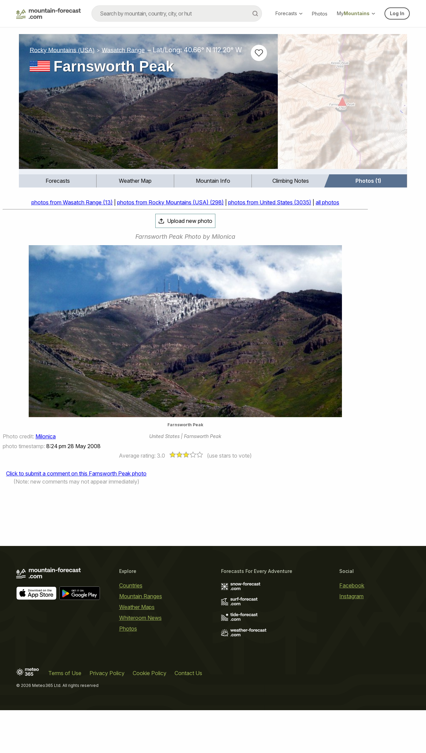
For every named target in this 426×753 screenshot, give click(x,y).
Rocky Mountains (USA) (62, 50)
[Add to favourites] (259, 53)
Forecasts (288, 13)
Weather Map (135, 180)
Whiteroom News (140, 617)
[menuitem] (58, 180)
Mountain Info (213, 180)
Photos (319, 14)
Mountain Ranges (140, 596)
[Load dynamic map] (342, 104)
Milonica (45, 436)
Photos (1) (368, 180)
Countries (130, 585)
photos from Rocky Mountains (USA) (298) (170, 202)
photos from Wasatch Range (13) (72, 202)
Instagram (351, 596)
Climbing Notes (290, 180)
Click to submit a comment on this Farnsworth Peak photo (76, 473)
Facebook (351, 585)
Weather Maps (137, 607)
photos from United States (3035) (269, 202)
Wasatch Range (123, 50)
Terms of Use (64, 673)
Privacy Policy (107, 673)
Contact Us (188, 673)
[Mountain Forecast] (48, 13)
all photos (327, 202)
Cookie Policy (149, 673)
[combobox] (176, 13)
